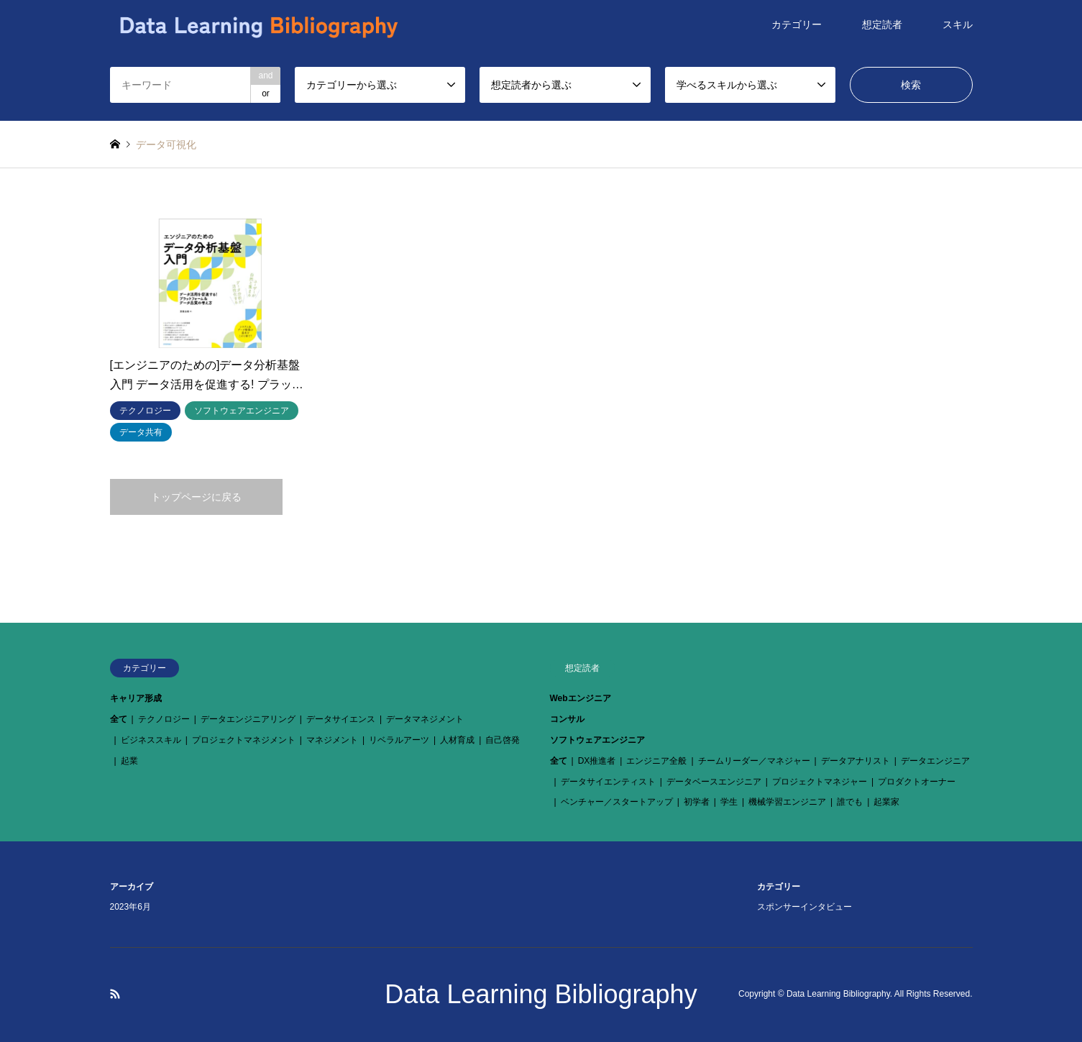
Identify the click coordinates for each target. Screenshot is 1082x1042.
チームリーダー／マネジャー (754, 761)
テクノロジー (164, 719)
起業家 (886, 802)
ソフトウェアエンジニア (597, 740)
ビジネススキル (151, 740)
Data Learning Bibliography (541, 994)
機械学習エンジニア (787, 802)
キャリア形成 (136, 698)
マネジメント (332, 740)
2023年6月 (130, 907)
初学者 (697, 802)
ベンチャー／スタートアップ (617, 802)
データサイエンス (340, 719)
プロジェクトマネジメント (243, 740)
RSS (115, 994)
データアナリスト (855, 761)
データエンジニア (935, 761)
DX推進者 (597, 761)
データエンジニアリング (248, 719)
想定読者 (882, 24)
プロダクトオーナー (916, 782)
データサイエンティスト (608, 782)
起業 (129, 761)
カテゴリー (796, 24)
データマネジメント (425, 719)
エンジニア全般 (656, 761)
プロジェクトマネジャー (819, 782)
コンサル (567, 719)
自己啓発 (502, 740)
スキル (958, 24)
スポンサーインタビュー (804, 907)
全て (118, 719)
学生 (729, 802)
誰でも (850, 802)
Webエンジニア (580, 698)
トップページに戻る (196, 497)
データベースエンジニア (713, 782)
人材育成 (457, 740)
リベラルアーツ (399, 740)
